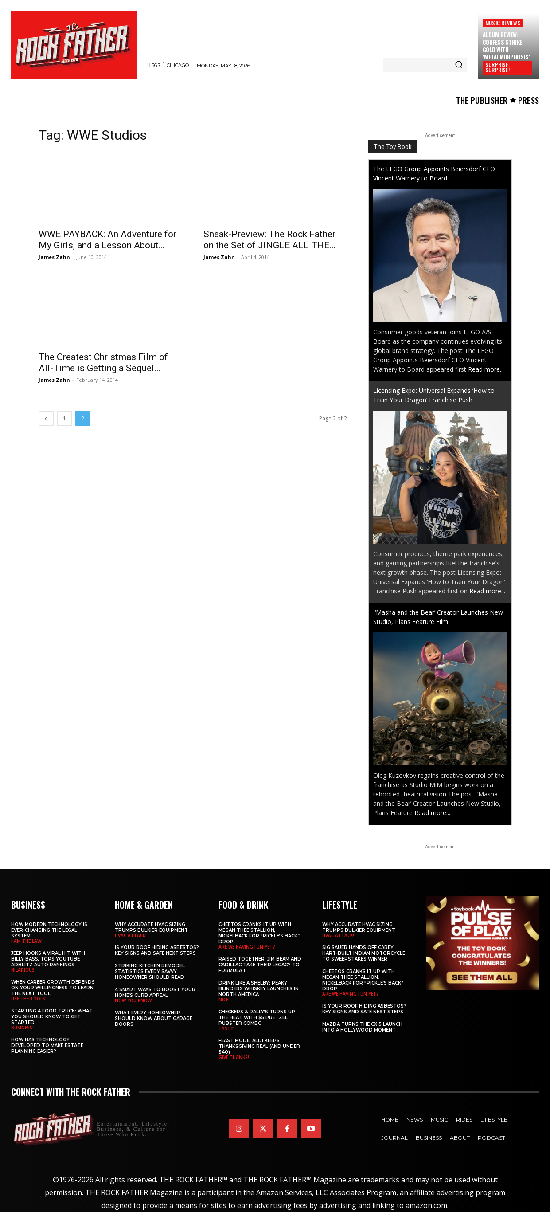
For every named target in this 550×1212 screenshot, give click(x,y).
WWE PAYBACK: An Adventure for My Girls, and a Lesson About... (107, 240)
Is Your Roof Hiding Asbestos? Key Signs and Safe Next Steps (157, 950)
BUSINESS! (22, 1027)
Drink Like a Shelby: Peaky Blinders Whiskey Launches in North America (258, 988)
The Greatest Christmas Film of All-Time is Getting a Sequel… (103, 362)
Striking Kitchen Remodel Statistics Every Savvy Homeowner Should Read (150, 971)
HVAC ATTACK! (131, 935)
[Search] (458, 65)
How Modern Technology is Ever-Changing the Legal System (49, 930)
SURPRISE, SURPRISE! (497, 67)
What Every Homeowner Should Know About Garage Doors (153, 1018)
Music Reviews (503, 23)
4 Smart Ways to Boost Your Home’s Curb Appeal (155, 992)
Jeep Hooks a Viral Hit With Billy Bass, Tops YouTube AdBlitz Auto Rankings (48, 959)
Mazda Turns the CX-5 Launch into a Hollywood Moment (362, 1027)
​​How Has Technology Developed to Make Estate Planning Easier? (47, 1045)
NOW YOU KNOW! (134, 1000)
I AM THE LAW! (27, 941)
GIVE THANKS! (233, 1057)
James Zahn (54, 257)
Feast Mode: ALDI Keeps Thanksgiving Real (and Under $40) (259, 1046)
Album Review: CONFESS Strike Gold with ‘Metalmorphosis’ (506, 46)
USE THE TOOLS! (29, 998)
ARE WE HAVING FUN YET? (246, 947)
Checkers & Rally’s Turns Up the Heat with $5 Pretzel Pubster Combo (256, 1017)
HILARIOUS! (23, 970)
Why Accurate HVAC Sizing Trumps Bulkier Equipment (151, 927)
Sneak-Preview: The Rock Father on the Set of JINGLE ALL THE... (269, 240)
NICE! (224, 999)
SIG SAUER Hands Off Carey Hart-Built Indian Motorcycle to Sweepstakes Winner (363, 953)
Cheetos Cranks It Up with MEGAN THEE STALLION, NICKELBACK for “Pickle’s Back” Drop (259, 933)
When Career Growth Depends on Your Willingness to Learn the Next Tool (53, 987)
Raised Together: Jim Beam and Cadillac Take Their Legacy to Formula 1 (259, 964)
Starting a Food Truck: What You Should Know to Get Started (52, 1016)
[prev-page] (46, 418)
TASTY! (226, 1028)
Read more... (486, 369)
